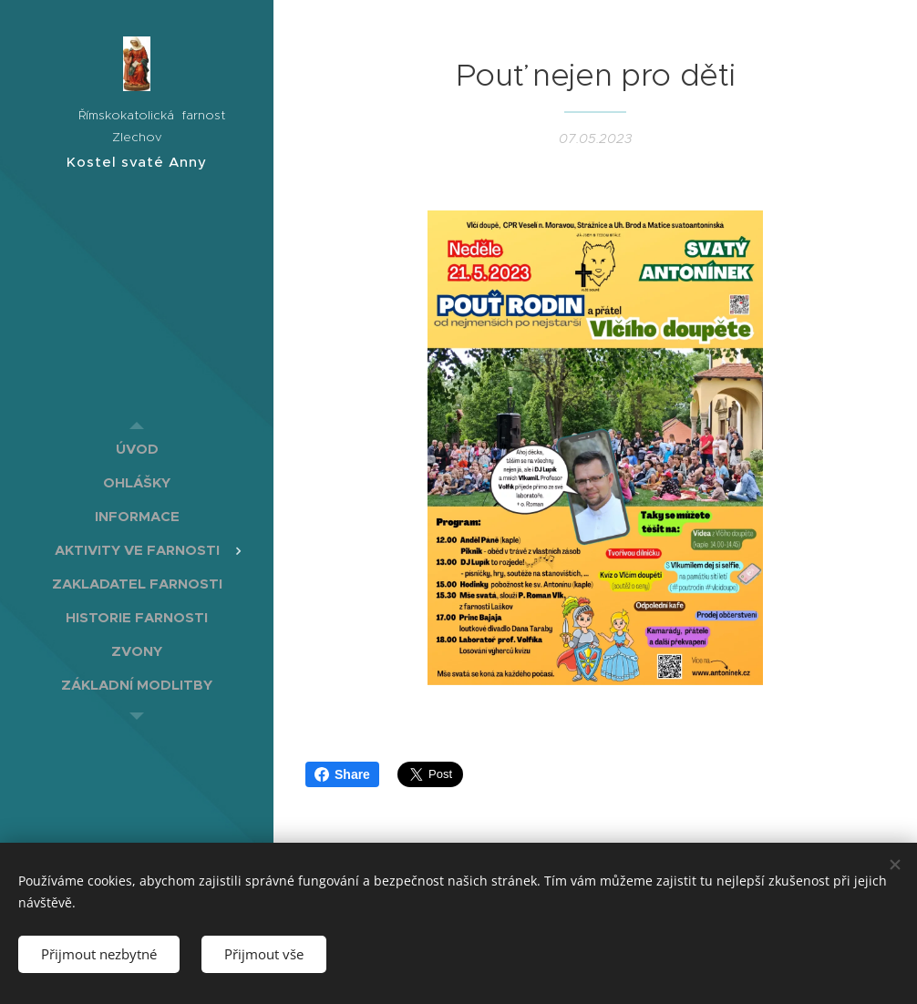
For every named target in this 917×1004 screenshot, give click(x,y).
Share (342, 774)
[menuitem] (136, 448)
